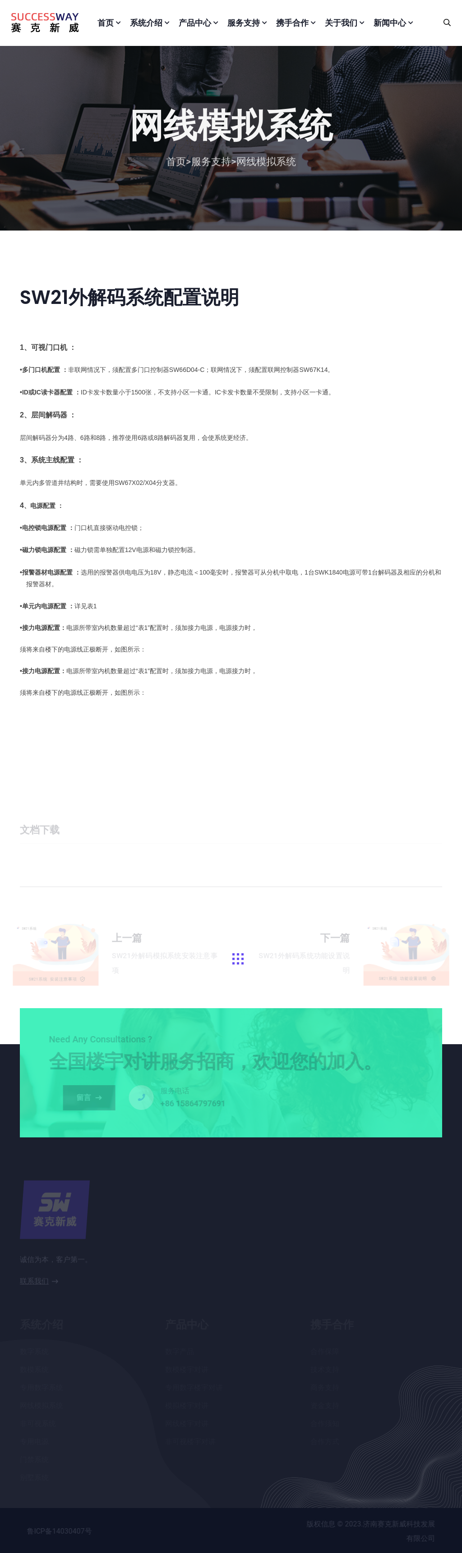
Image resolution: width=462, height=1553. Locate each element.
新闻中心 (390, 22)
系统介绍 (146, 22)
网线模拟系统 (266, 164)
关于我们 (341, 22)
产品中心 (195, 22)
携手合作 (292, 22)
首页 (105, 22)
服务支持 (243, 22)
